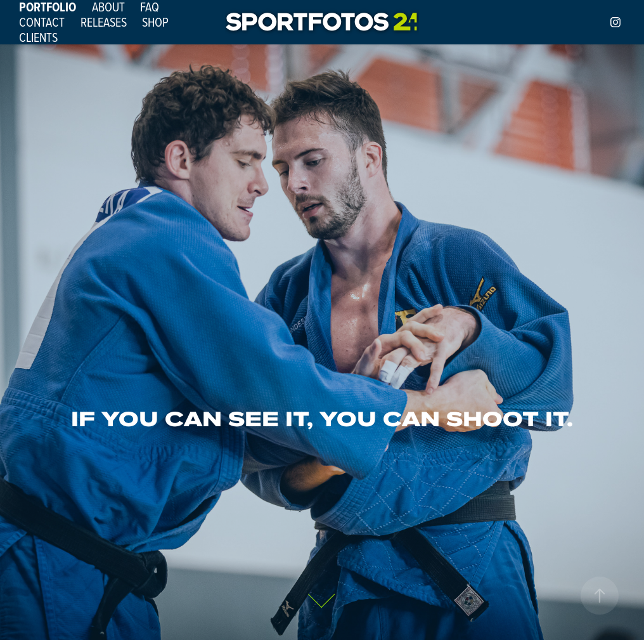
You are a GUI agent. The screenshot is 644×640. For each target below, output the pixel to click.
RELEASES (103, 21)
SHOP (155, 21)
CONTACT (42, 21)
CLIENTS (38, 37)
